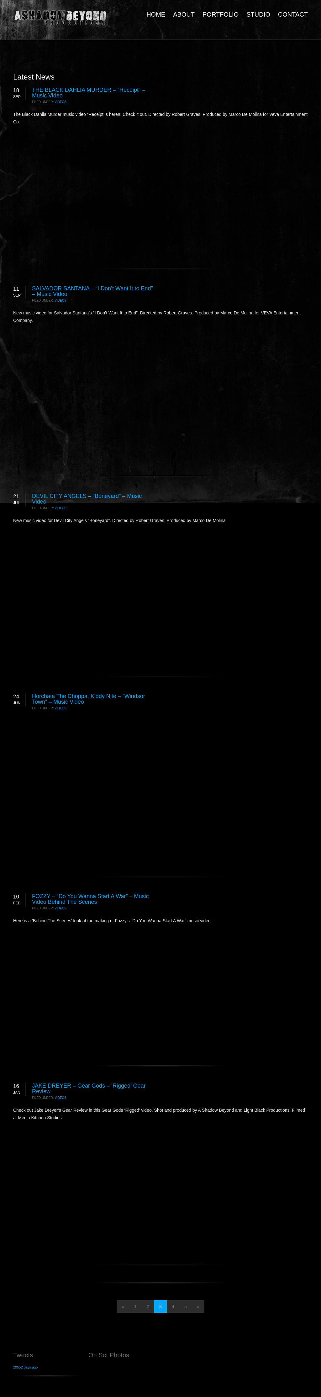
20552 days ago (25, 1367)
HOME (155, 14)
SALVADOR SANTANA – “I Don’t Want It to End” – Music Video (92, 291)
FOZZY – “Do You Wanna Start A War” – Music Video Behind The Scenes (90, 899)
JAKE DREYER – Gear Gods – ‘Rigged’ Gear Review (89, 1088)
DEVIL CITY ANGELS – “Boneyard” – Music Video (87, 499)
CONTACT (293, 14)
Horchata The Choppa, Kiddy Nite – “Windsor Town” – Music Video (88, 699)
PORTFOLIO (221, 14)
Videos (60, 102)
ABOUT (184, 14)
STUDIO (258, 14)
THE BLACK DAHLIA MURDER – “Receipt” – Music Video (88, 93)
